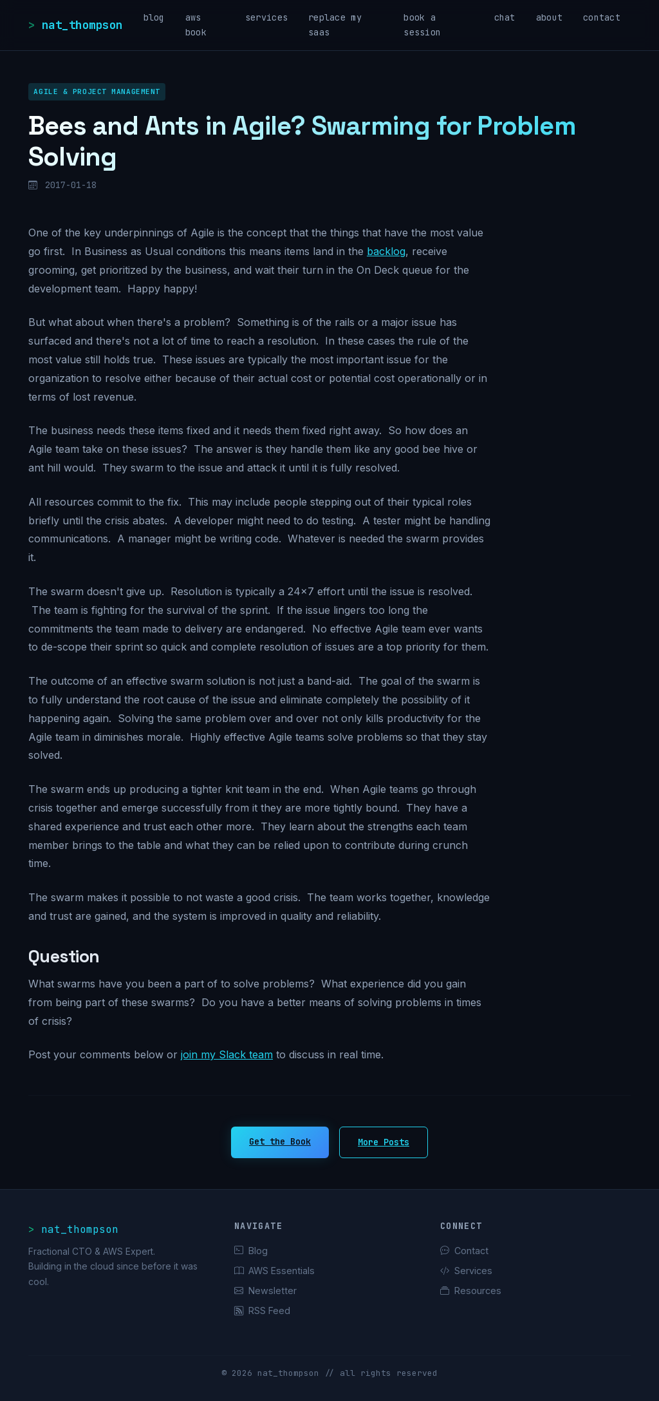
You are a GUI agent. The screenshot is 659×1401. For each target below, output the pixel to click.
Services (466, 1270)
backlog (386, 251)
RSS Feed (262, 1310)
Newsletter (265, 1290)
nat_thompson (82, 24)
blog (154, 17)
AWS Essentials (274, 1270)
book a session (422, 25)
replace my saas (335, 25)
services (266, 17)
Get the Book (280, 1141)
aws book (196, 25)
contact (601, 17)
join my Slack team (227, 1054)
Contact (464, 1250)
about (549, 17)
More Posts (383, 1142)
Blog (251, 1250)
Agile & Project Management (96, 91)
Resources (470, 1290)
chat (504, 17)
